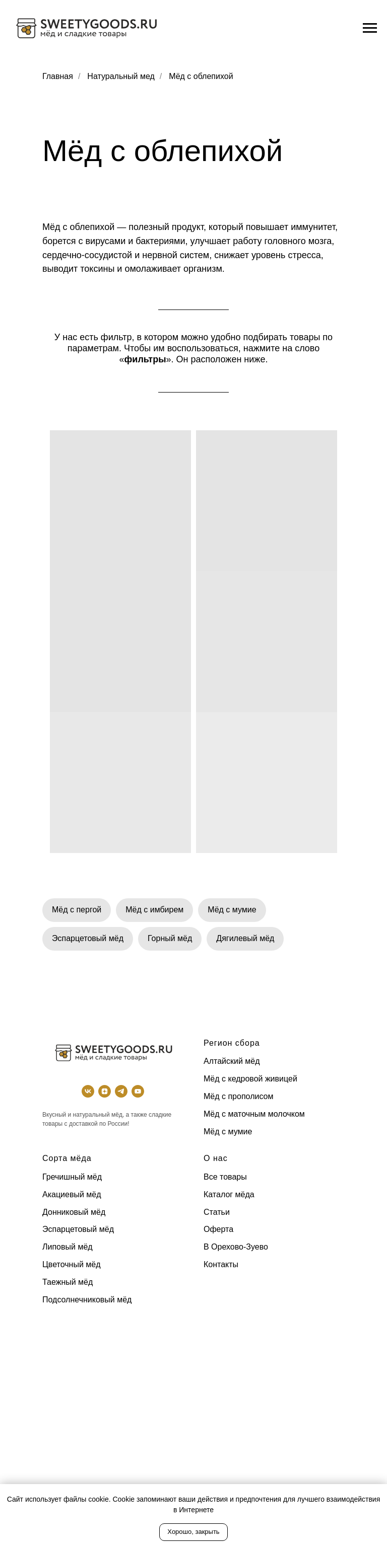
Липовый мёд (67, 1247)
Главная (57, 76)
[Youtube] (138, 1091)
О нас (216, 1158)
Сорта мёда (67, 1158)
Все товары (225, 1177)
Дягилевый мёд (245, 938)
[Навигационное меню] (370, 28)
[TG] (121, 1091)
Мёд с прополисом (238, 1096)
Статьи (217, 1212)
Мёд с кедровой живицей (250, 1078)
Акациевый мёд (71, 1194)
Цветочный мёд (71, 1264)
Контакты (221, 1264)
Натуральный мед (121, 76)
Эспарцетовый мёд (87, 938)
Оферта (218, 1229)
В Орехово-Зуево (236, 1247)
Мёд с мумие (232, 909)
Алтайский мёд (232, 1061)
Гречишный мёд (72, 1177)
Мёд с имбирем (154, 909)
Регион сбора (232, 1043)
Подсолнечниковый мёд (87, 1299)
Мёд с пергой (76, 909)
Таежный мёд (67, 1282)
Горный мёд (170, 938)
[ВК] (88, 1091)
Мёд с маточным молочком (254, 1114)
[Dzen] (104, 1091)
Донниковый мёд (73, 1212)
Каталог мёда (229, 1194)
